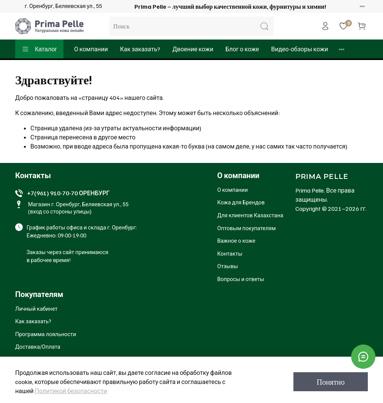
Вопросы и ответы (240, 278)
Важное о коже (236, 240)
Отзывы (227, 265)
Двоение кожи (192, 49)
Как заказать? (140, 49)
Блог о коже (242, 49)
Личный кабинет (36, 308)
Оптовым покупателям (246, 227)
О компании (91, 49)
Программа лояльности (45, 333)
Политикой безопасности (71, 391)
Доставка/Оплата (37, 346)
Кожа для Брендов (241, 202)
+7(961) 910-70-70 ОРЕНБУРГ (68, 193)
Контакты (229, 253)
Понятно (331, 382)
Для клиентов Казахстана (250, 215)
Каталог (39, 49)
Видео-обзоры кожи (299, 49)
